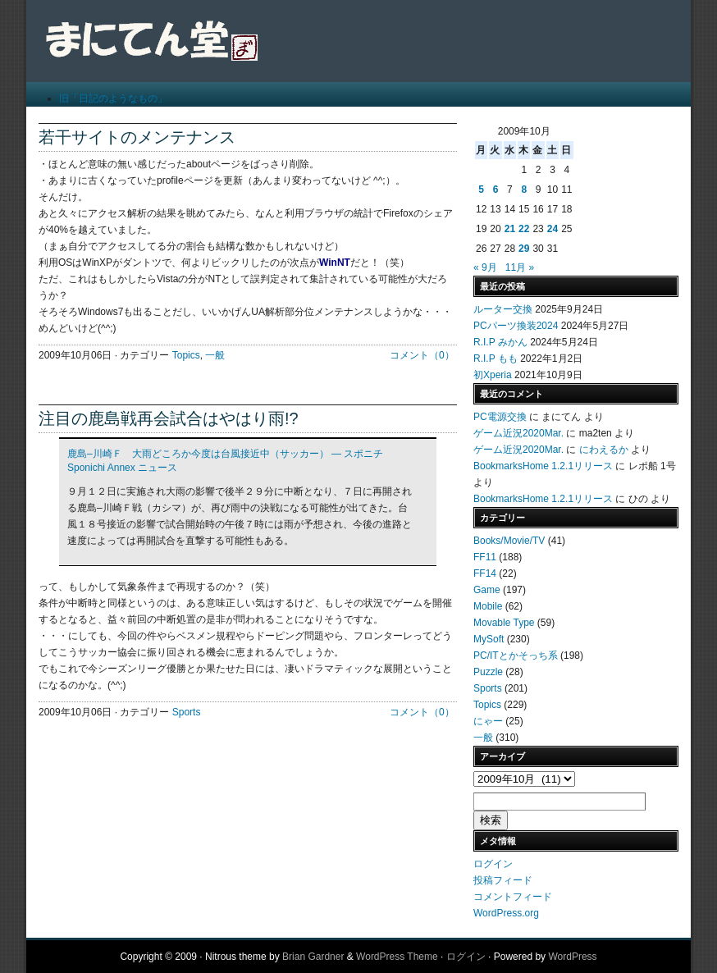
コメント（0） (422, 355)
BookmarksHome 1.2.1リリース (543, 466)
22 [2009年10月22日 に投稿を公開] (523, 229)
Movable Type (504, 622)
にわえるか (603, 449)
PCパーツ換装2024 (515, 325)
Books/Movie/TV (509, 540)
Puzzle (488, 672)
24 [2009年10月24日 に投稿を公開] (552, 229)
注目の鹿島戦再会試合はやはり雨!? (169, 418)
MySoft (488, 639)
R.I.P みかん (500, 342)
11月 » (519, 267)
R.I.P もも (495, 358)
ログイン (493, 864)
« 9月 (485, 267)
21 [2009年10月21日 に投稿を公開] (510, 229)
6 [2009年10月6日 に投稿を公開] (496, 189)
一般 (215, 355)
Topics (186, 355)
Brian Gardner (313, 956)
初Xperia (492, 375)
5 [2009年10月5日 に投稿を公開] (481, 189)
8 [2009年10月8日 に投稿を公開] (524, 189)
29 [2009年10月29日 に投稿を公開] (523, 248)
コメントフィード (512, 896)
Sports (186, 712)
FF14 (484, 573)
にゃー (488, 721)
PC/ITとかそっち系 (515, 655)
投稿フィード (502, 880)
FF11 (484, 557)
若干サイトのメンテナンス (137, 137)
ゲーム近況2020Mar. (518, 433)
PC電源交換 (500, 417)
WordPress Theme (397, 956)
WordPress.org (506, 913)
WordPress (572, 956)
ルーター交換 (502, 309)
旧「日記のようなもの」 (113, 98)
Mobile (487, 606)
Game (486, 590)
